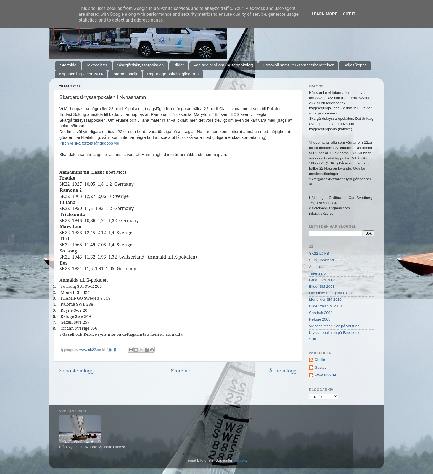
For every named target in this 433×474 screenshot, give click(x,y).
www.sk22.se (325, 375)
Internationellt (124, 73)
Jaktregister (97, 65)
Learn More (324, 14)
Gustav (320, 367)
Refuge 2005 (319, 319)
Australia (316, 267)
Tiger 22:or (318, 273)
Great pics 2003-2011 (327, 280)
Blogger (239, 460)
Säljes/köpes (355, 65)
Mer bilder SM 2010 (325, 299)
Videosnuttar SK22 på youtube (334, 326)
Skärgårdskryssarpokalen (140, 65)
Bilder (178, 65)
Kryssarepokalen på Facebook (334, 333)
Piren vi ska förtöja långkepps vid (89, 143)
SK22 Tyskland (321, 260)
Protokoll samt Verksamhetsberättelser (298, 65)
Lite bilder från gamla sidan (331, 293)
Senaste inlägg (76, 371)
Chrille (320, 360)
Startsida (68, 65)
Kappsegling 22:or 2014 (81, 73)
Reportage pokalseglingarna (173, 73)
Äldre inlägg (283, 371)
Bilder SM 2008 (321, 286)
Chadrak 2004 (320, 313)
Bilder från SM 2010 (325, 306)
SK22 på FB (319, 253)
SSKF (314, 339)
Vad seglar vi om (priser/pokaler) (223, 65)
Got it (349, 14)
